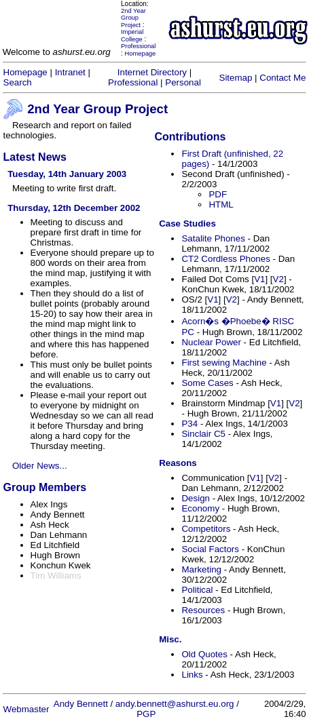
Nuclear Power (210, 342)
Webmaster (26, 709)
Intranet (70, 72)
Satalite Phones (212, 238)
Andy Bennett (81, 704)
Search (17, 82)
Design (195, 498)
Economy (200, 508)
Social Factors (209, 549)
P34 (189, 424)
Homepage (140, 53)
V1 (259, 279)
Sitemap (236, 78)
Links (191, 674)
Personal (183, 82)
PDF (217, 194)
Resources (203, 610)
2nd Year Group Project (133, 17)
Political (197, 590)
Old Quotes (204, 654)
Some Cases (207, 383)
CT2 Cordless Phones (225, 259)
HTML (220, 204)
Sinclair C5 (203, 434)
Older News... (39, 466)
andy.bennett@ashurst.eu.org (174, 704)
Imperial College (132, 35)
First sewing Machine (223, 362)
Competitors (205, 529)
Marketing (201, 569)
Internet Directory (152, 72)
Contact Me (282, 78)
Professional (138, 46)
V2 (278, 279)
